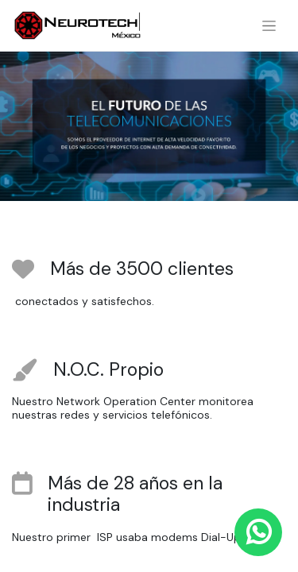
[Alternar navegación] (269, 25)
